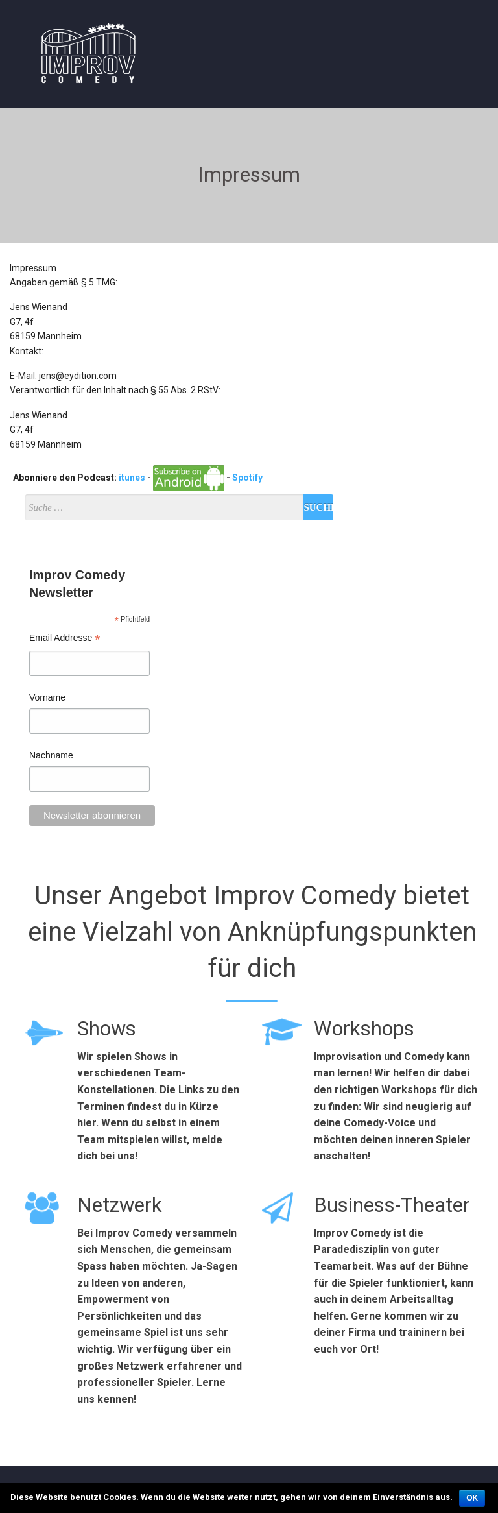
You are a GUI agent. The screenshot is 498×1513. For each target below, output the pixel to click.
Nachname (51, 755)
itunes (132, 477)
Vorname (47, 697)
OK (472, 1498)
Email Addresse (64, 639)
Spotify (247, 477)
